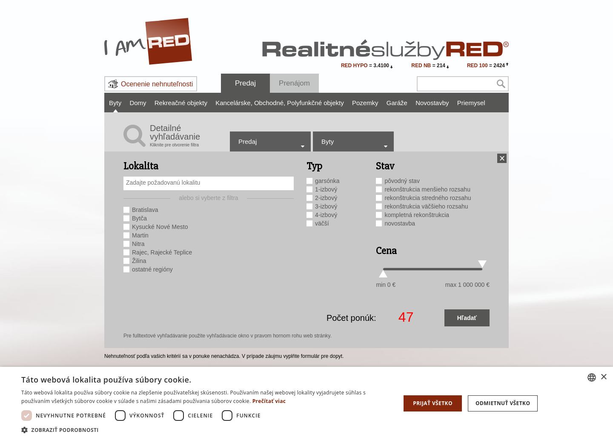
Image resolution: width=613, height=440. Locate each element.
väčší (322, 223)
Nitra (138, 243)
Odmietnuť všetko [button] (503, 403)
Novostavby (432, 102)
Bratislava (145, 209)
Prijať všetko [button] (433, 403)
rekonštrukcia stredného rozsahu (427, 197)
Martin (140, 235)
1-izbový (326, 189)
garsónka (327, 180)
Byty (115, 102)
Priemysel (471, 102)
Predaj (245, 83)
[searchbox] (209, 182)
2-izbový (326, 197)
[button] (205, 430)
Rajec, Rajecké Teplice (162, 252)
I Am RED (148, 41)
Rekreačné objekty (181, 102)
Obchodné (269, 102)
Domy (137, 102)
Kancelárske (233, 102)
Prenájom (294, 83)
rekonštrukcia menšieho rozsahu (427, 189)
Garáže (397, 102)
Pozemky (365, 102)
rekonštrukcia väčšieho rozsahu (426, 206)
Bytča (139, 218)
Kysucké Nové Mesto (160, 226)
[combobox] (208, 183)
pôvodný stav (402, 180)
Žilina (139, 260)
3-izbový (326, 206)
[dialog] (306, 403)
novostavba (399, 223)
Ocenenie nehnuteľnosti (157, 84)
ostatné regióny (152, 269)
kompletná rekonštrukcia (416, 214)
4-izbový (326, 214)
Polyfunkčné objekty (315, 102)
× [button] (603, 377)
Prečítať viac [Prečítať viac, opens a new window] (269, 401)
